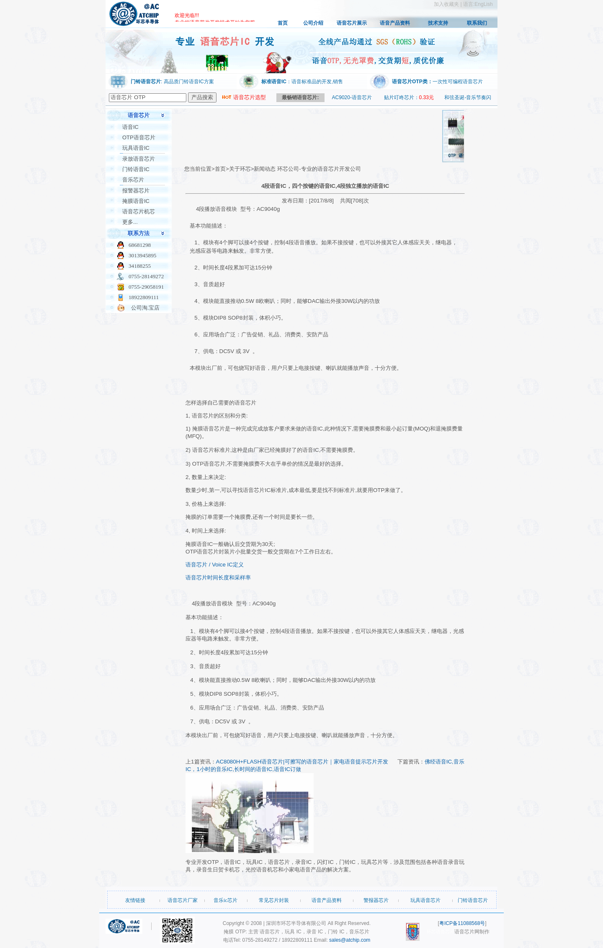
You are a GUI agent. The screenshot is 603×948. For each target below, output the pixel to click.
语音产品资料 (395, 23)
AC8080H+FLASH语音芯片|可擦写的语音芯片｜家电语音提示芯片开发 (302, 761)
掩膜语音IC (135, 201)
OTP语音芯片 (138, 137)
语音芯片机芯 (138, 211)
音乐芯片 (133, 180)
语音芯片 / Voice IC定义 (215, 564)
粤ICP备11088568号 (462, 923)
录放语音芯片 (138, 159)
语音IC (130, 127)
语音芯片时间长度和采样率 (218, 577)
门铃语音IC (135, 169)
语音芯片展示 (352, 23)
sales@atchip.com (349, 940)
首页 (283, 23)
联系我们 (477, 23)
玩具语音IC (135, 148)
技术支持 (438, 23)
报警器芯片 (135, 190)
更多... (130, 222)
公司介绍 (313, 23)
